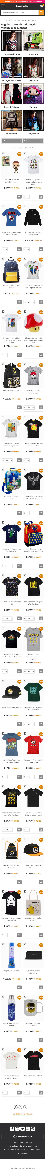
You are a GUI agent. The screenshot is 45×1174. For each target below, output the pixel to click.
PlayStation (33, 133)
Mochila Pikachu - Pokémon (11, 391)
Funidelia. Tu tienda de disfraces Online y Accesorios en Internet (22, 6)
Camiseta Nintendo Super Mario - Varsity (11, 233)
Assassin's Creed (11, 107)
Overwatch (11, 133)
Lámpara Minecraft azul (11, 971)
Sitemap (23, 1153)
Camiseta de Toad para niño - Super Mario (33, 761)
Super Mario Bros (11, 54)
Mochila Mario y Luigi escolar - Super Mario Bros (33, 550)
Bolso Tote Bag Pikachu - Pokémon (33, 919)
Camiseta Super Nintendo (33, 1076)
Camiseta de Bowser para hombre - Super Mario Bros (11, 655)
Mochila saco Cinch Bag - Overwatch (11, 866)
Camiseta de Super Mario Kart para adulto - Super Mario (33, 182)
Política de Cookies (33, 1149)
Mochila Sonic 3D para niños (11, 497)
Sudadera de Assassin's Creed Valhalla (33, 233)
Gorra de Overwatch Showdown (33, 866)
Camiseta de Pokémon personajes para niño (11, 444)
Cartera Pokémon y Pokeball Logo (33, 972)
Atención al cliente (22, 1136)
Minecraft (33, 54)
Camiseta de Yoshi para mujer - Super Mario (11, 761)
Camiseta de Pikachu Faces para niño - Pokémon (11, 814)
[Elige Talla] (27, 197)
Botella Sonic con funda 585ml (11, 1024)
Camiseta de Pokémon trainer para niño (33, 392)
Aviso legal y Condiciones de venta (23, 1146)
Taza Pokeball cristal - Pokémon (33, 1024)
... (1, 20)
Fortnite (33, 107)
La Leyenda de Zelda (11, 80)
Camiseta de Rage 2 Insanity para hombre (11, 919)
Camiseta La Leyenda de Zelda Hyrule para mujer (33, 814)
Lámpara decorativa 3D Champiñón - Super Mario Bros (33, 340)
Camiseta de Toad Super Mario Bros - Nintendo (11, 1077)
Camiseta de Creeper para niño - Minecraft (11, 550)
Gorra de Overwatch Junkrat (11, 707)
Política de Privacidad (14, 1149)
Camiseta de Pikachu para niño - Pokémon (33, 603)
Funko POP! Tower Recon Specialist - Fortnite (12, 181)
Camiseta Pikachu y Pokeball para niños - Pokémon (33, 656)
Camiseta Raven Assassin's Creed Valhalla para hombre (33, 497)
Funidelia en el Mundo (22, 1142)
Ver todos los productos (22, 1114)
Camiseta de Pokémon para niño (11, 603)
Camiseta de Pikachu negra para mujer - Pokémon (33, 444)
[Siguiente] (30, 1107)
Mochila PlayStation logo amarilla (11, 286)
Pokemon (33, 80)
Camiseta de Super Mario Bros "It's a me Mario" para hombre (11, 340)
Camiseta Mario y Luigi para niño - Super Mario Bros (33, 286)
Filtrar (5, 141)
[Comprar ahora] (19, 197)
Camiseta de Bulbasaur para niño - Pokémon (33, 708)
